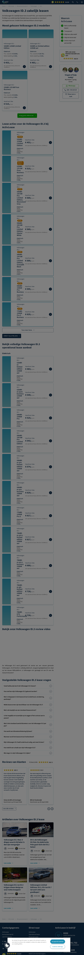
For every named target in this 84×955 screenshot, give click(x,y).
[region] (38, 945)
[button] (7, 945)
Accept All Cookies (57, 942)
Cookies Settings (57, 947)
